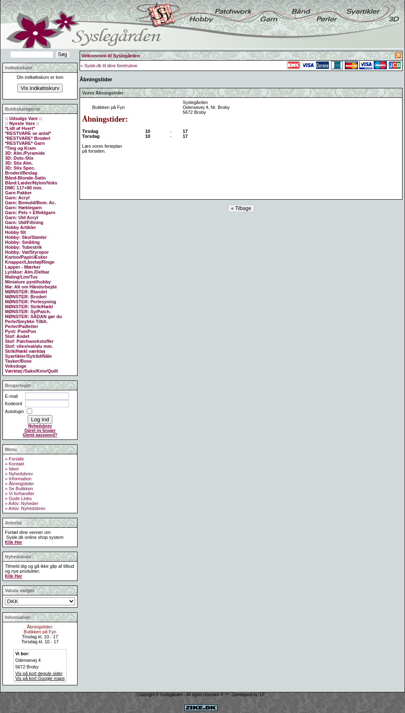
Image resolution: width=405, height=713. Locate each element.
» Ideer (12, 468)
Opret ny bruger (40, 430)
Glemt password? (40, 435)
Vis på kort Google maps (40, 678)
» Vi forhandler (19, 493)
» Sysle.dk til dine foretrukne (108, 65)
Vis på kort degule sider (39, 673)
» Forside (14, 458)
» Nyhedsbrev (19, 473)
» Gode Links (18, 498)
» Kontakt (14, 463)
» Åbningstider (19, 483)
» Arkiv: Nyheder (21, 503)
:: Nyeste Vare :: (22, 123)
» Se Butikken (19, 488)
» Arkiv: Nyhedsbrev (25, 508)
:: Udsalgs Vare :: (23, 118)
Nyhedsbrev (40, 426)
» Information (18, 478)
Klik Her (13, 542)
